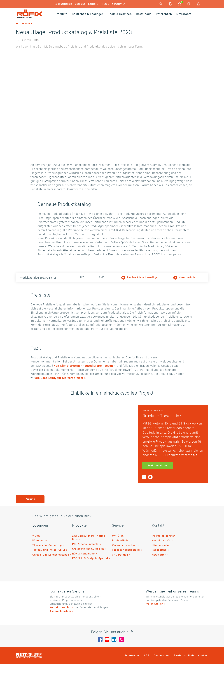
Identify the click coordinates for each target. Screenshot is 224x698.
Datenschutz (161, 689)
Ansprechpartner (60, 644)
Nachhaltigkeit (63, 4)
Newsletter (118, 4)
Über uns (80, 4)
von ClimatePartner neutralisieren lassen (59, 390)
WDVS (36, 569)
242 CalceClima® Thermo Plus (88, 571)
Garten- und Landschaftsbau (50, 588)
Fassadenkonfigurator (126, 583)
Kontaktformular (60, 641)
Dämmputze (40, 574)
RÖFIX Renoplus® (83, 587)
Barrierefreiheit (184, 689)
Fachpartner (160, 583)
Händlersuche (161, 579)
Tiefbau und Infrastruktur (48, 583)
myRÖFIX (118, 569)
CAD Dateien (120, 588)
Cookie (202, 689)
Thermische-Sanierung (47, 579)
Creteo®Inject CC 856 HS (88, 582)
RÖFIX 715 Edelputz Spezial (90, 592)
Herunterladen (185, 298)
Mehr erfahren (157, 499)
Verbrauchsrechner (124, 579)
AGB (146, 689)
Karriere (93, 4)
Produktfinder (121, 574)
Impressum (132, 689)
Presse (105, 4)
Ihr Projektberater (163, 569)
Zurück (30, 532)
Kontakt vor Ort (161, 574)
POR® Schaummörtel (85, 577)
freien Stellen (154, 637)
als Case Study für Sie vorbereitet (68, 406)
